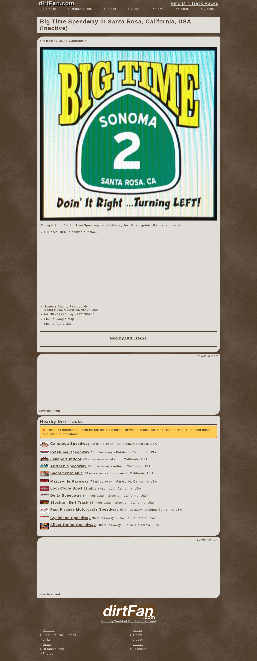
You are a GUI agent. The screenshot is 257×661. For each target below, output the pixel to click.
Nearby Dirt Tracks (128, 338)
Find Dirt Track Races (194, 3)
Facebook (140, 648)
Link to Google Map (59, 319)
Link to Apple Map (58, 323)
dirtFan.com (56, 3)
